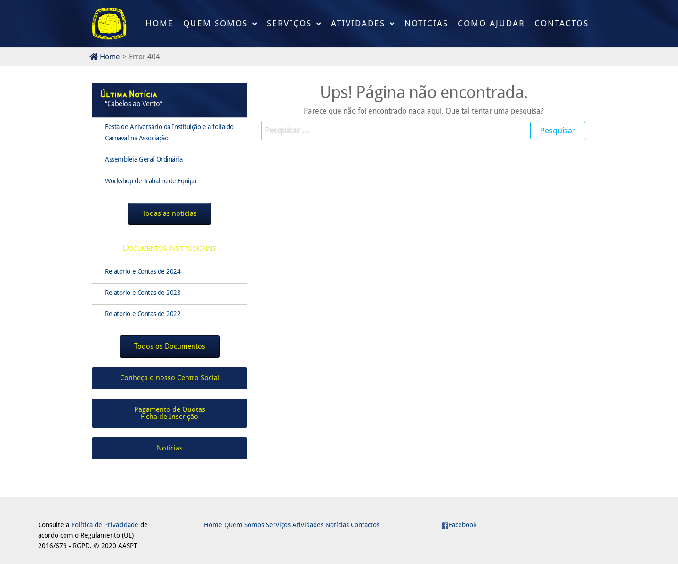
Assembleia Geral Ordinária (144, 159)
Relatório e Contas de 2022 (143, 314)
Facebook (458, 525)
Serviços (289, 23)
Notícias (337, 525)
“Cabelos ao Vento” (133, 103)
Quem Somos (215, 23)
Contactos (561, 23)
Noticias (426, 23)
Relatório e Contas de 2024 (143, 271)
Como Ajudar (491, 23)
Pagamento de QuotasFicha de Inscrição (169, 413)
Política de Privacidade (104, 525)
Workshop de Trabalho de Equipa (150, 181)
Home (159, 23)
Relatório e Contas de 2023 (143, 292)
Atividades (358, 23)
